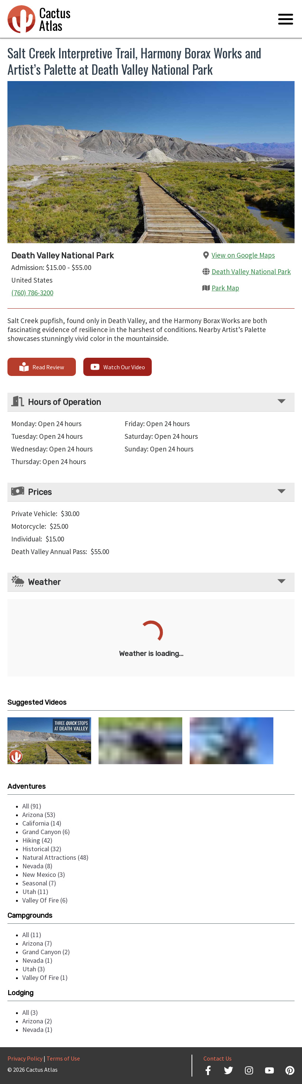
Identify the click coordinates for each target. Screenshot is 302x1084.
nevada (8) (37, 866)
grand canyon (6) (46, 831)
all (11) (31, 934)
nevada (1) (37, 960)
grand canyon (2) (46, 952)
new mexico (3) (43, 874)
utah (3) (33, 969)
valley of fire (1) (45, 977)
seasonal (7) (39, 883)
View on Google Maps (243, 255)
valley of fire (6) (45, 900)
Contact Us (217, 1058)
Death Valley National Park (251, 271)
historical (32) (41, 849)
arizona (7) (37, 943)
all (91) (31, 806)
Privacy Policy (24, 1058)
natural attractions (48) (55, 857)
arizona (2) (37, 1021)
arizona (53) (38, 814)
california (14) (41, 823)
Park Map (225, 287)
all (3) (30, 1012)
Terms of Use (63, 1058)
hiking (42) (37, 840)
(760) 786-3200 (32, 292)
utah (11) (35, 891)
